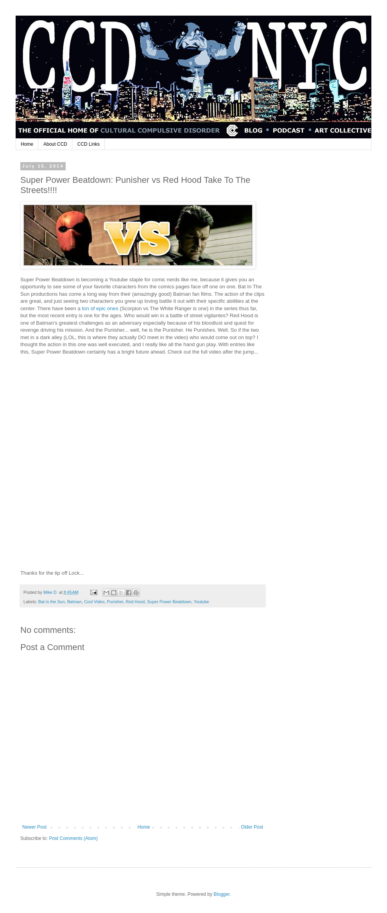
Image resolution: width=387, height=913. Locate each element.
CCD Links (88, 144)
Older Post (252, 827)
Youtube (201, 601)
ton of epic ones (101, 308)
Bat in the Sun (51, 601)
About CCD (55, 144)
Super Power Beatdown (169, 601)
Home (27, 144)
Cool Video (94, 601)
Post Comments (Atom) (73, 838)
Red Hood (135, 601)
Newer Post (34, 827)
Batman (74, 601)
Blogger (221, 894)
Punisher (115, 601)
